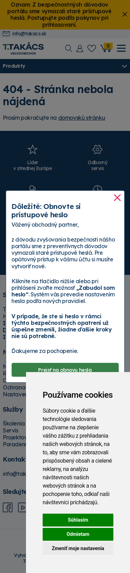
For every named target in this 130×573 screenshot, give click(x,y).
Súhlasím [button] (78, 520)
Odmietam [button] (78, 534)
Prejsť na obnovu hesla (65, 369)
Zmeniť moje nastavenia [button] (78, 548)
